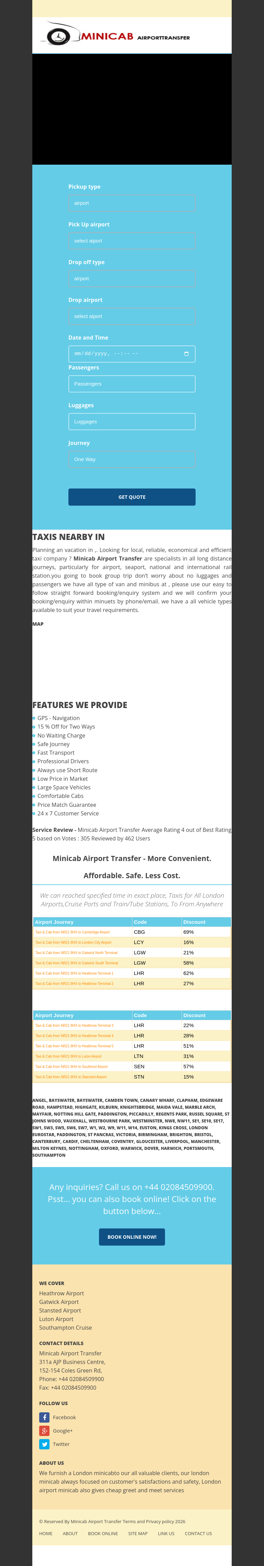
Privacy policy (160, 1521)
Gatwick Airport (59, 1302)
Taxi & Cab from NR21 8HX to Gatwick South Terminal (76, 963)
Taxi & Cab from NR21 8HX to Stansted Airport (71, 1077)
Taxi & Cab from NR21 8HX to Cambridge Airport (72, 932)
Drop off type (86, 262)
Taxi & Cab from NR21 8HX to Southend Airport (71, 1067)
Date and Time (88, 337)
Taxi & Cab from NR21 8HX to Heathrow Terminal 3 (74, 1025)
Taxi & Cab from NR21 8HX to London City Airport (73, 942)
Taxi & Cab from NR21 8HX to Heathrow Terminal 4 (74, 1036)
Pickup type (84, 186)
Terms (129, 1521)
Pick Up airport (89, 224)
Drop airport (85, 300)
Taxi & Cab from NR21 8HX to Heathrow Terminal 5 (74, 1046)
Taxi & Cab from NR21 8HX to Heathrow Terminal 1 (74, 973)
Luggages (81, 405)
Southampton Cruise (65, 1327)
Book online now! (132, 1237)
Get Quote (132, 497)
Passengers (83, 367)
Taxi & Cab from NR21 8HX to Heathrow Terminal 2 (74, 984)
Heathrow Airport (61, 1293)
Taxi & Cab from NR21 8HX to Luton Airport (68, 1056)
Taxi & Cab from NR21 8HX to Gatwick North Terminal (76, 953)
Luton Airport (56, 1319)
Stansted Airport (60, 1310)
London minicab (93, 1473)
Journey (79, 443)
